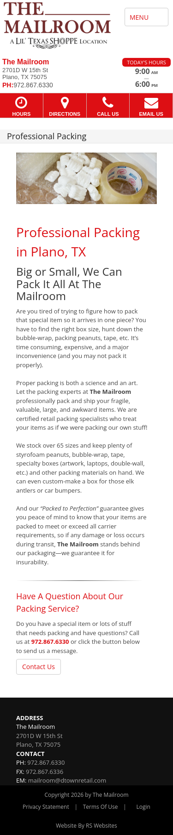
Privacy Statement (46, 807)
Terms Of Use (100, 807)
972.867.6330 (50, 641)
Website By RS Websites (86, 825)
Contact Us (38, 666)
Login (143, 807)
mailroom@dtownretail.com (67, 780)
